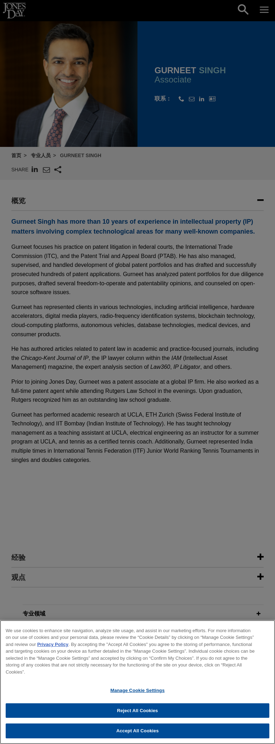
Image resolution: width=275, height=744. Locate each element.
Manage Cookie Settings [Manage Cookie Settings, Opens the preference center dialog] (137, 693)
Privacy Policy (52, 647)
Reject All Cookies (137, 713)
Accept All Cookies (137, 734)
